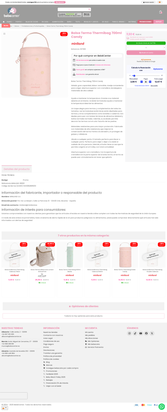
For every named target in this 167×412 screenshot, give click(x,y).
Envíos (46, 347)
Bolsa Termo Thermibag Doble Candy (124, 270)
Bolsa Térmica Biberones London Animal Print (42, 270)
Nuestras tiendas (50, 332)
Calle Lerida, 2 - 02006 (14, 332)
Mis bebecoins (92, 344)
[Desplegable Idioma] (160, 2)
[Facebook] (146, 333)
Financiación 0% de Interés (55, 383)
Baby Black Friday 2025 (54, 377)
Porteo (19, 22)
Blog (6, 26)
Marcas (87, 14)
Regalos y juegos (91, 22)
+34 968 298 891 (8, 344)
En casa (45, 22)
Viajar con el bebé (52, 386)
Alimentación (57, 22)
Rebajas (48, 380)
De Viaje (105, 22)
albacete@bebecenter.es (11, 336)
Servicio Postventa (94, 347)
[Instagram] (129, 333)
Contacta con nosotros (53, 335)
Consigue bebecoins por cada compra (60, 368)
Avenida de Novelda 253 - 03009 (18, 351)
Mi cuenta (89, 332)
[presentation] (13, 396)
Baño (69, 22)
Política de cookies (51, 359)
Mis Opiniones (92, 341)
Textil (77, 22)
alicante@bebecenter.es (11, 356)
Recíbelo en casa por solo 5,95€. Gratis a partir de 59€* (141, 38)
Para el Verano (118, 22)
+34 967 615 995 (8, 334)
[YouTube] (140, 333)
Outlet (159, 22)
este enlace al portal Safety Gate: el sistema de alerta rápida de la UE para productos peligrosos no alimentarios (59, 218)
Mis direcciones (91, 338)
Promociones (145, 22)
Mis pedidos (90, 335)
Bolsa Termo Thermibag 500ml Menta (69, 270)
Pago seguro (48, 344)
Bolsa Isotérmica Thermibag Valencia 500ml (97, 270)
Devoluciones (49, 350)
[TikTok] (135, 333)
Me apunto (60, 2)
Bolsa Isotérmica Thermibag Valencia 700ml (14, 270)
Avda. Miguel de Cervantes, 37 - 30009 (20, 341)
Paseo (9, 22)
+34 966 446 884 (8, 353)
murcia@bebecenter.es (11, 346)
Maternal (132, 22)
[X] (152, 333)
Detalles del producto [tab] (17, 169)
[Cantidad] (146, 47)
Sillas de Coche (32, 22)
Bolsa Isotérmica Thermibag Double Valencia (152, 270)
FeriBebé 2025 (50, 374)
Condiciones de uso (51, 341)
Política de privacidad (52, 356)
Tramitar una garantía (52, 353)
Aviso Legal (48, 338)
